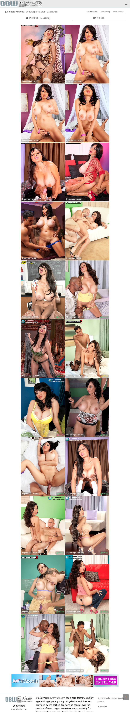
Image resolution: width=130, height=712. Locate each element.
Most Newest (92, 12)
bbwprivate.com (18, 709)
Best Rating (105, 12)
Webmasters (102, 706)
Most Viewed (118, 12)
